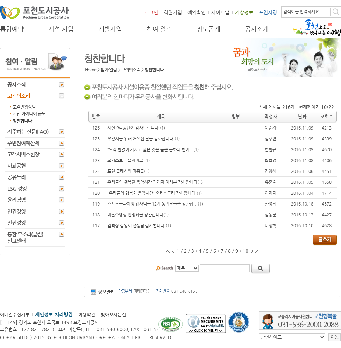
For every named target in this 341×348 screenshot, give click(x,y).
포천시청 (268, 12)
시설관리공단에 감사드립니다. (133, 127)
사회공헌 (16, 166)
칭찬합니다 (22, 120)
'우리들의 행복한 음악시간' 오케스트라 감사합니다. (152, 192)
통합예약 (12, 29)
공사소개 (257, 29)
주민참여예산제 (23, 143)
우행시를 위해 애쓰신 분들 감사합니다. (141, 138)
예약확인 (196, 12)
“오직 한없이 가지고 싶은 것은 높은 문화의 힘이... (150, 149)
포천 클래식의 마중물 (125, 171)
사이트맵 (220, 12)
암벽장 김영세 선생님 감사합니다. (136, 225)
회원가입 (173, 12)
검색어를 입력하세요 (301, 11)
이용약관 (86, 314)
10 (245, 250)
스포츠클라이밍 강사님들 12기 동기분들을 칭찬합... (152, 203)
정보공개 (208, 29)
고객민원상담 (24, 107)
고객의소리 (18, 96)
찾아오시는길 (113, 314)
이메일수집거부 (14, 314)
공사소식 (16, 85)
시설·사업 (61, 29)
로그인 (151, 12)
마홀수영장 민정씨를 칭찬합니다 (135, 214)
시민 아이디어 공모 (29, 113)
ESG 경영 (17, 189)
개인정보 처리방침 (54, 314)
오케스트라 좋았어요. (125, 160)
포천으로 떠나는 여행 (317, 27)
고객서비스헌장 (23, 154)
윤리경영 (16, 200)
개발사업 (110, 29)
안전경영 (16, 222)
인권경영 (16, 211)
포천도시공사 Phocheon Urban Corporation (34, 12)
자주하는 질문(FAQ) (27, 131)
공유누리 (16, 177)
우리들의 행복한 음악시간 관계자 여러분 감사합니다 (152, 182)
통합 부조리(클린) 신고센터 (25, 237)
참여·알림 (159, 29)
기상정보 (244, 12)
